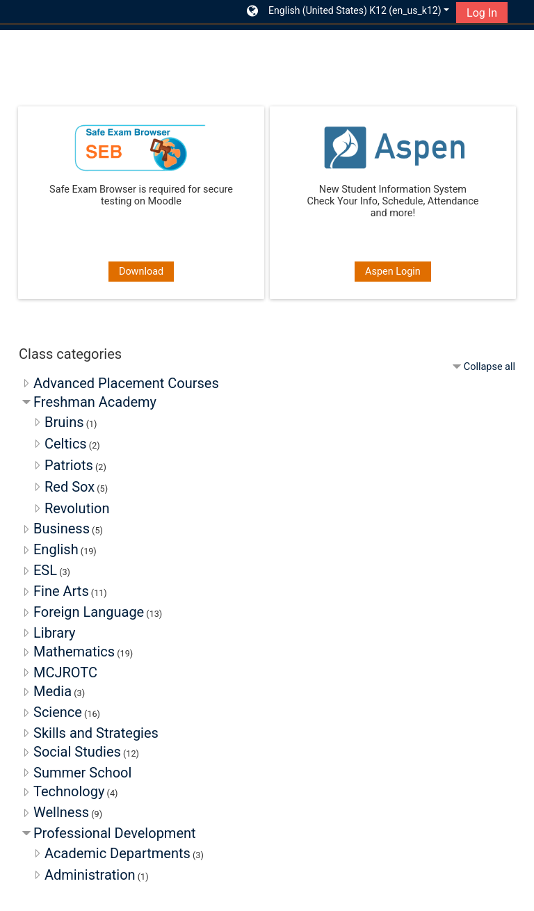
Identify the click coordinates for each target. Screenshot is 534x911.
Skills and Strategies (96, 733)
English (56, 549)
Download (141, 271)
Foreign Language (88, 612)
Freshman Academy (94, 402)
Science (57, 712)
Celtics (65, 443)
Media (52, 691)
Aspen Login (393, 271)
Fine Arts (61, 591)
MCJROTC (65, 672)
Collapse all (489, 367)
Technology (68, 791)
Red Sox (69, 486)
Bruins (64, 422)
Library (54, 632)
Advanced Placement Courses (126, 383)
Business (61, 528)
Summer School (82, 772)
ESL (45, 570)
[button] (348, 12)
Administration (90, 874)
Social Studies (77, 751)
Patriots (68, 465)
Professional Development (114, 833)
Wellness (61, 812)
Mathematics (74, 651)
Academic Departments (117, 853)
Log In (482, 12)
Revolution (77, 508)
